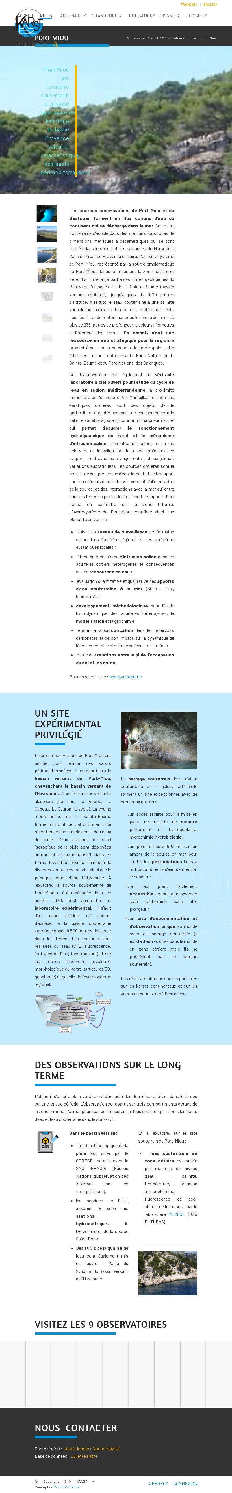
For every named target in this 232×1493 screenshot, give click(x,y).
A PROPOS (158, 1483)
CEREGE (176, 1214)
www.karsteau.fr (125, 676)
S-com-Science (66, 1487)
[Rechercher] (56, 45)
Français (189, 4)
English (210, 4)
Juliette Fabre (84, 1456)
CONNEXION (185, 1483)
